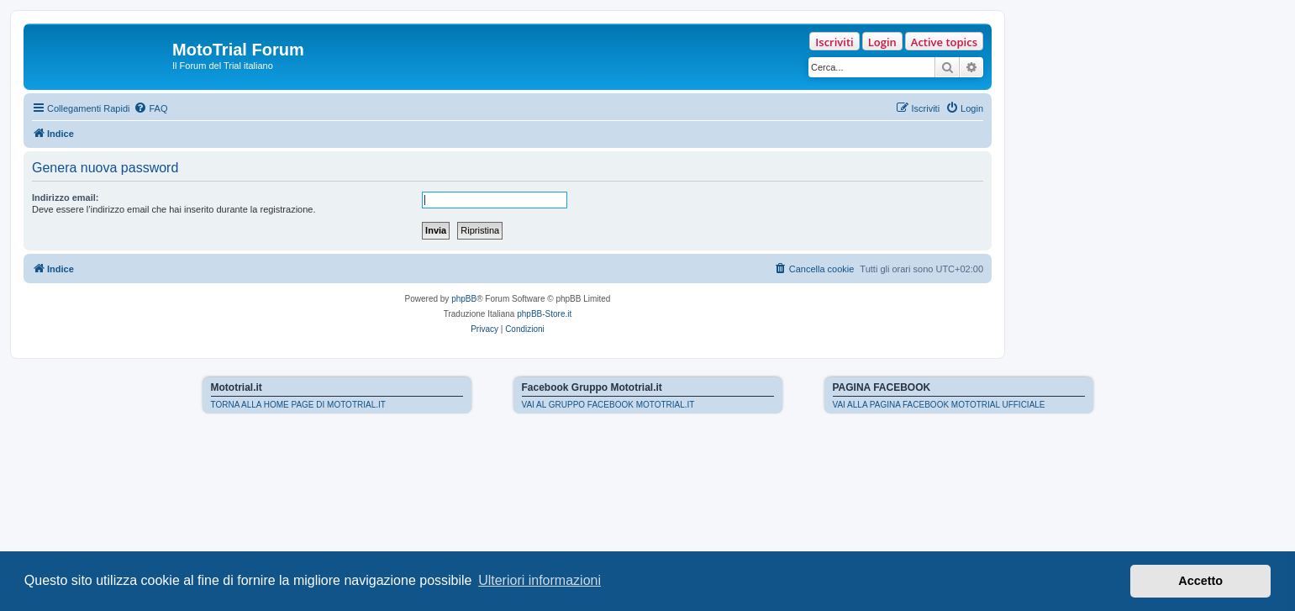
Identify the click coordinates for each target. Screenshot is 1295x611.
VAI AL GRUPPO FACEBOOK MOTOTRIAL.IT (608, 404)
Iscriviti (834, 42)
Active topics (944, 42)
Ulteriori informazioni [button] (539, 580)
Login (882, 42)
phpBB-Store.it (544, 314)
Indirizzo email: (65, 197)
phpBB (463, 298)
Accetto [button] (1200, 580)
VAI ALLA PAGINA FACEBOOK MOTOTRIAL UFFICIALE (939, 404)
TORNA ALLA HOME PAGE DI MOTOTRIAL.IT (298, 404)
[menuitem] (150, 108)
